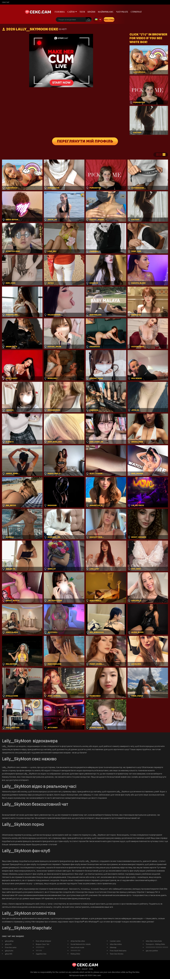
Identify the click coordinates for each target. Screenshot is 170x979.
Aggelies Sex (41, 954)
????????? (40, 947)
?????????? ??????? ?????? (157, 947)
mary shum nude (77, 947)
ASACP (85, 969)
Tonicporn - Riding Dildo (155, 944)
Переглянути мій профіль (85, 141)
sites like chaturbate (154, 941)
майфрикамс (106, 12)
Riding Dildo (75, 954)
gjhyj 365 (8, 954)
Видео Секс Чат (42, 944)
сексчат (5, 2)
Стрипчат (136, 12)
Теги (82, 12)
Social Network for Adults (81, 944)
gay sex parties (152, 951)
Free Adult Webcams (118, 951)
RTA (78, 969)
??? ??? (39, 951)
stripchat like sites (78, 941)
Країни (91, 12)
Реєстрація (109, 19)
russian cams (115, 941)
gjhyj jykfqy (9, 941)
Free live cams (10, 947)
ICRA (91, 969)
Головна (60, 12)
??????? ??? (75, 951)
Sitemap (113, 947)
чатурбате (122, 12)
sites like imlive (116, 944)
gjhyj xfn (8, 944)
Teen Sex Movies (116, 954)
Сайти (71, 12)
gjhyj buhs (9, 951)
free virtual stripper (43, 941)
